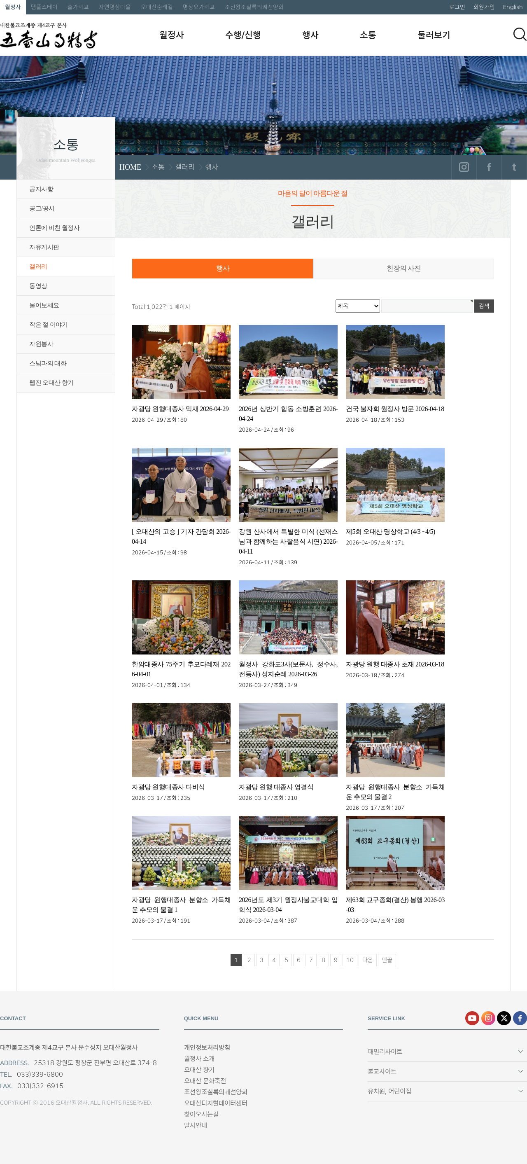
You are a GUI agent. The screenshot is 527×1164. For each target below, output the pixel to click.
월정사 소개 (199, 1058)
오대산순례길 (157, 7)
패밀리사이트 (385, 1051)
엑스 (504, 1018)
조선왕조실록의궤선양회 (254, 7)
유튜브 (472, 1018)
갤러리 (38, 266)
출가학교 (78, 7)
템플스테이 (44, 7)
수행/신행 (243, 35)
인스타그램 (463, 167)
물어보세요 (44, 305)
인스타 (488, 1018)
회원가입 (484, 7)
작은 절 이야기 (48, 324)
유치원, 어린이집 (389, 1091)
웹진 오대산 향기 (51, 382)
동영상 (38, 286)
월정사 (13, 7)
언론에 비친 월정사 (54, 227)
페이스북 (488, 167)
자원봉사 (41, 344)
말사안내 (195, 1125)
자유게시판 (44, 247)
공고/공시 (42, 208)
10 (350, 960)
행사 (310, 35)
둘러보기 (433, 35)
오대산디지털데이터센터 (215, 1103)
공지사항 (41, 189)
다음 (367, 960)
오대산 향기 (199, 1070)
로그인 (457, 7)
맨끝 (387, 960)
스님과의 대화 (47, 363)
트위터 (514, 167)
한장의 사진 (404, 268)
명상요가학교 (199, 7)
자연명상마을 (115, 7)
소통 (368, 35)
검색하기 (520, 34)
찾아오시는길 (201, 1114)
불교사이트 (382, 1071)
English (513, 7)
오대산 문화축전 (205, 1081)
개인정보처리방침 (207, 1047)
